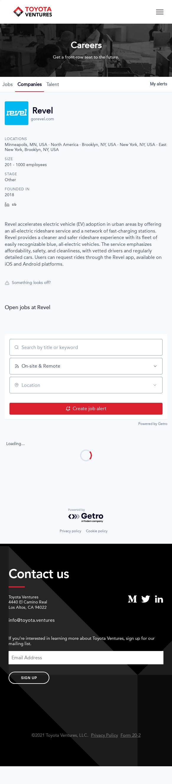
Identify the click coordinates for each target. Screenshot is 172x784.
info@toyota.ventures (32, 620)
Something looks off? (28, 282)
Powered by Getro (152, 424)
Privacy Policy (104, 735)
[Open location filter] (154, 385)
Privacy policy (70, 531)
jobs (7, 84)
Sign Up (29, 678)
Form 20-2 (131, 735)
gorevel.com (42, 118)
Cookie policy (97, 531)
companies (29, 84)
